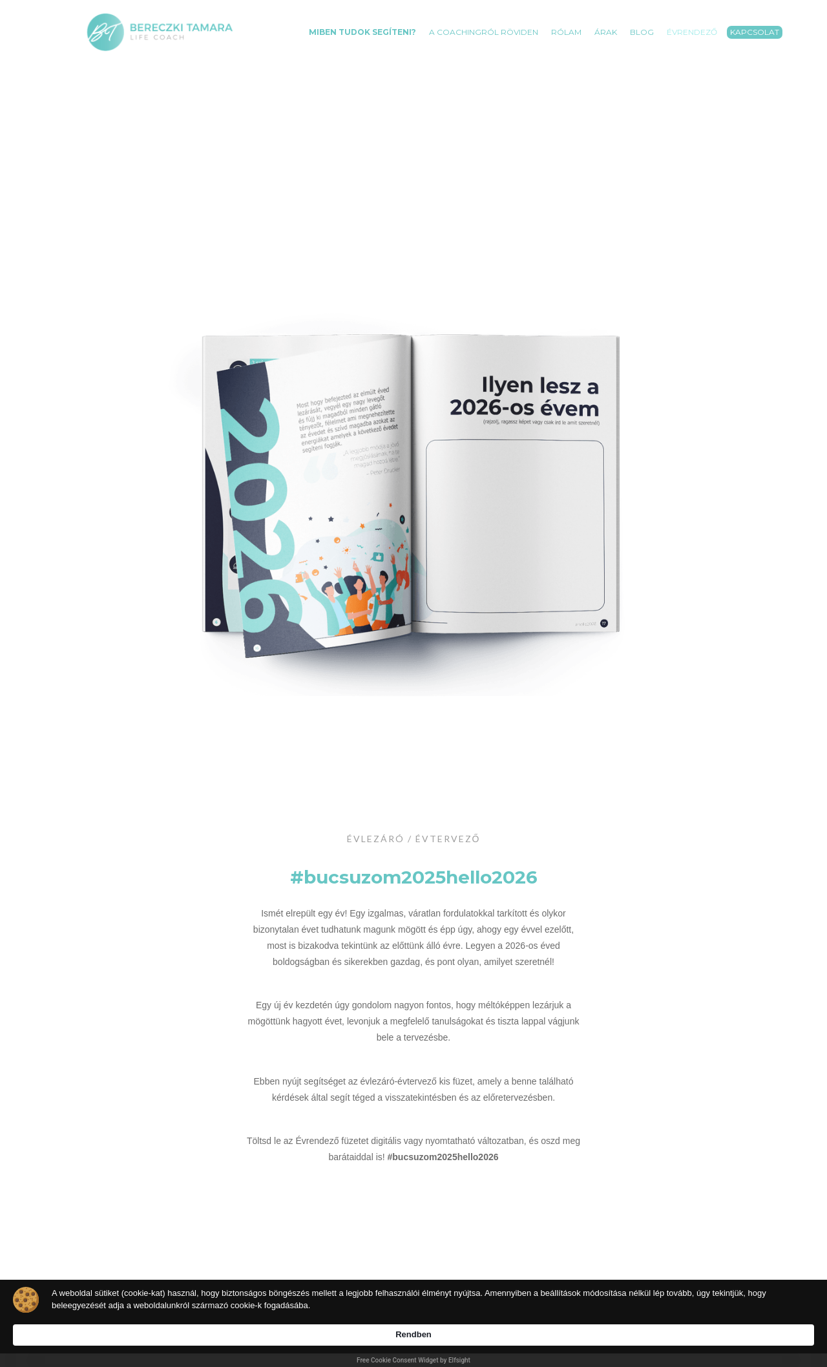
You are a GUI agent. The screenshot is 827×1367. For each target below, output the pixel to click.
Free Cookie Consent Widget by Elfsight (413, 1360)
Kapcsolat (754, 32)
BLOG (642, 32)
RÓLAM (566, 32)
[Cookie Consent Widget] (413, 1329)
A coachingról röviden (483, 32)
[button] (362, 26)
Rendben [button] (673, 1322)
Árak (605, 32)
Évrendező (692, 32)
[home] (160, 32)
